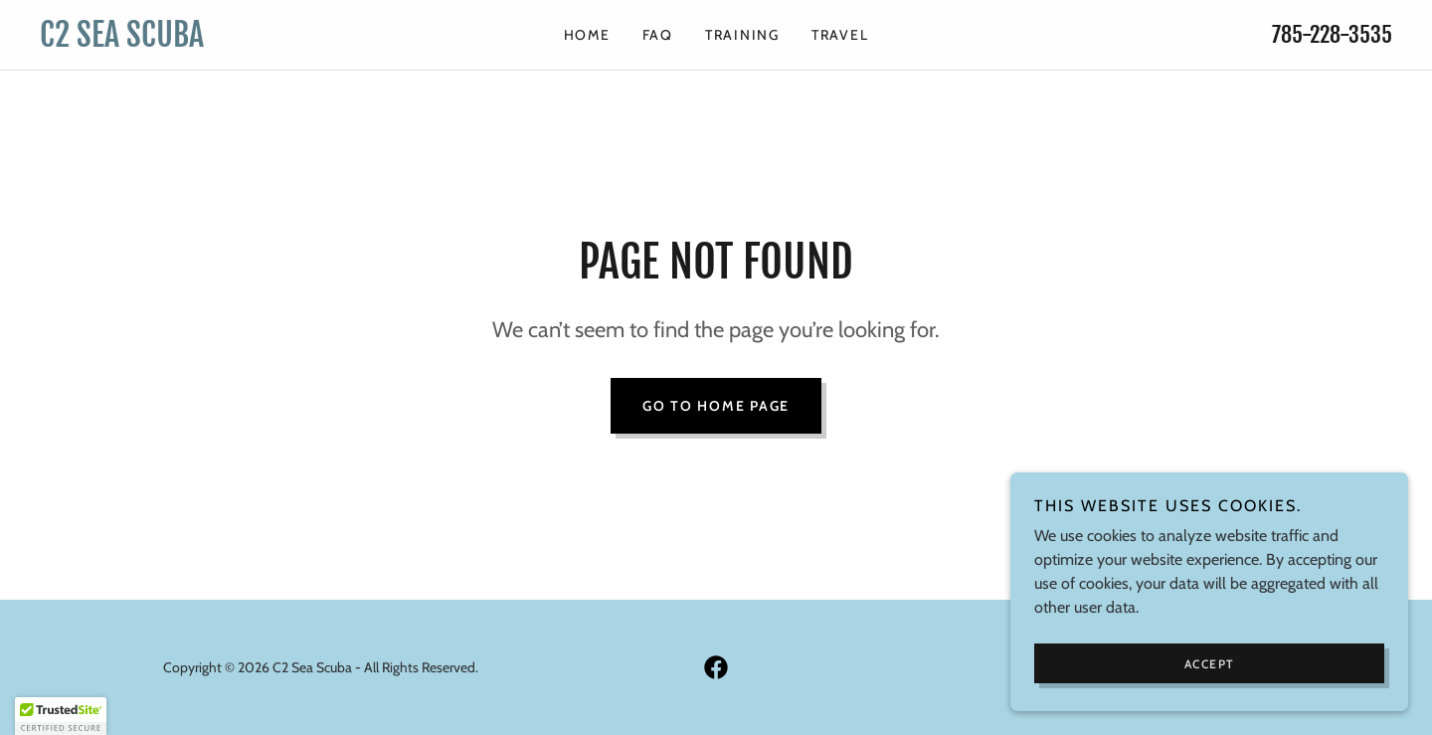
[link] (209, 41)
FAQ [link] (657, 35)
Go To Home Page (716, 406)
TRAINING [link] (742, 35)
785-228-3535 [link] (1332, 34)
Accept (1209, 663)
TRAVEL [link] (840, 35)
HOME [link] (587, 35)
